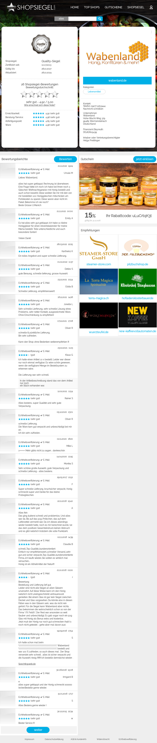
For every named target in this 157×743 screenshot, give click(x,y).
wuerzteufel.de (98, 332)
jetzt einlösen (144, 159)
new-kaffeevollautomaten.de (137, 331)
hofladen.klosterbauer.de (137, 298)
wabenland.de (117, 80)
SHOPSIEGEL (135, 7)
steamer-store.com (98, 264)
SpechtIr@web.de (27, 664)
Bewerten (65, 159)
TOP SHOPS (92, 7)
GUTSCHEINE (113, 7)
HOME (75, 7)
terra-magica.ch (99, 298)
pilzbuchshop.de (137, 264)
